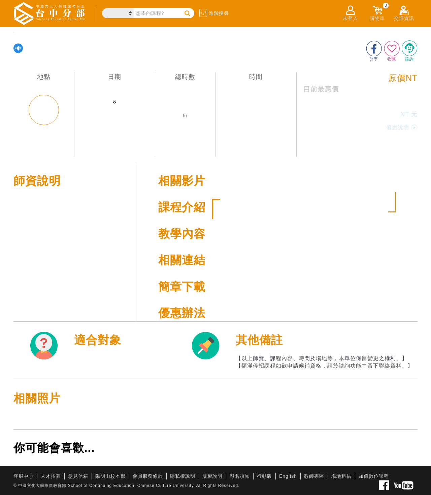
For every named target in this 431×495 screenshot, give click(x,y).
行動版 (264, 476)
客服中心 (23, 476)
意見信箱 (78, 476)
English (288, 476)
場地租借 (341, 476)
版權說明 (212, 476)
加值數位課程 (374, 476)
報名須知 (240, 476)
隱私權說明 (182, 476)
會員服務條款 (148, 476)
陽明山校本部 (110, 476)
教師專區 (314, 476)
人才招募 (51, 476)
